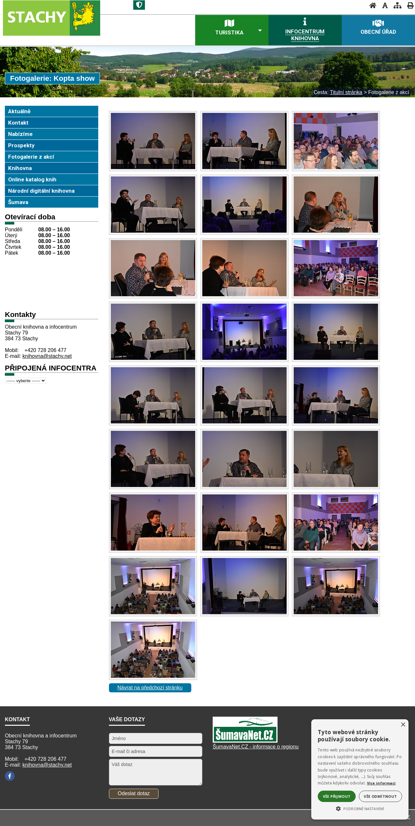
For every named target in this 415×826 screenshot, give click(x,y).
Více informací (381, 783)
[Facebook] (10, 776)
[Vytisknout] (408, 5)
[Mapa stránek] (395, 5)
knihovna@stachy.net (47, 356)
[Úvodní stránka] (370, 5)
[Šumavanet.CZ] (245, 741)
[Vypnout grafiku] (383, 5)
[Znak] (139, 5)
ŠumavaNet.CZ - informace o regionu (256, 746)
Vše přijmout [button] (337, 796)
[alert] (360, 769)
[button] (360, 808)
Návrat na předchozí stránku (150, 687)
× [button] (402, 725)
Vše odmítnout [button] (380, 796)
